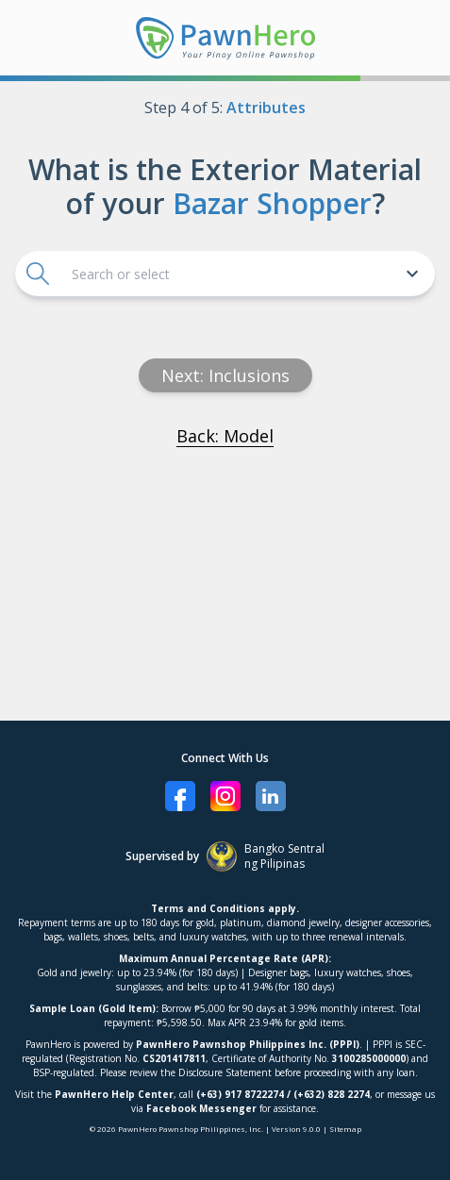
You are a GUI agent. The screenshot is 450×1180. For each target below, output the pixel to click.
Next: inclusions (225, 375)
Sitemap (345, 1128)
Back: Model (225, 435)
